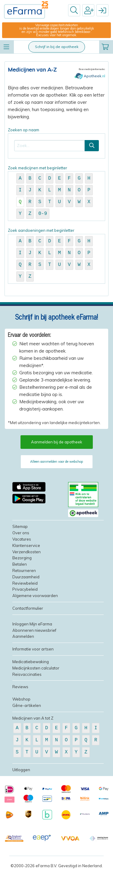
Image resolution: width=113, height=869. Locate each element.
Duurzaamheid (25, 576)
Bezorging (22, 557)
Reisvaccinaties (27, 674)
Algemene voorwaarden (35, 595)
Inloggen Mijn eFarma (32, 623)
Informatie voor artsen (33, 649)
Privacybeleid (25, 589)
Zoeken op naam (56, 142)
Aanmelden (23, 636)
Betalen (19, 564)
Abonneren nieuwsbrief (34, 630)
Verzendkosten (26, 551)
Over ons (20, 532)
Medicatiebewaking (30, 661)
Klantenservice (26, 545)
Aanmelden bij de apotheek (56, 441)
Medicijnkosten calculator (35, 668)
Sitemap (20, 526)
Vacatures (21, 539)
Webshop (21, 699)
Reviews (20, 686)
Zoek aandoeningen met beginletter (56, 256)
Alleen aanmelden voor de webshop (56, 461)
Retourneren (24, 570)
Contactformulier (27, 608)
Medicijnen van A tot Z (32, 718)
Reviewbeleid (25, 583)
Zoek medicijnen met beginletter (56, 193)
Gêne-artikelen (26, 705)
